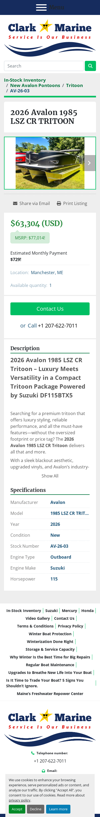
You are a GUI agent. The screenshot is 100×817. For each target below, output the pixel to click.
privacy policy (19, 800)
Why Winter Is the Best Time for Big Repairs (50, 657)
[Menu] (41, 7)
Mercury (69, 610)
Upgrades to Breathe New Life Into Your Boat (50, 672)
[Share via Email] (31, 203)
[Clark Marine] (50, 727)
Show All (50, 476)
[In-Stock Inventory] (25, 80)
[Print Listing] (72, 203)
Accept (17, 809)
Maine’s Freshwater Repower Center (50, 693)
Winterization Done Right (50, 641)
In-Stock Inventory (23, 610)
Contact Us (50, 308)
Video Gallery (38, 618)
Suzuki (51, 610)
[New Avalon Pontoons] (35, 85)
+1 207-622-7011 (58, 325)
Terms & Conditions (35, 626)
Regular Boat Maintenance (50, 664)
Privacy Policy (70, 626)
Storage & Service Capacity (50, 649)
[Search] (44, 66)
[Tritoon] (74, 85)
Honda (87, 610)
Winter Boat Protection (50, 633)
